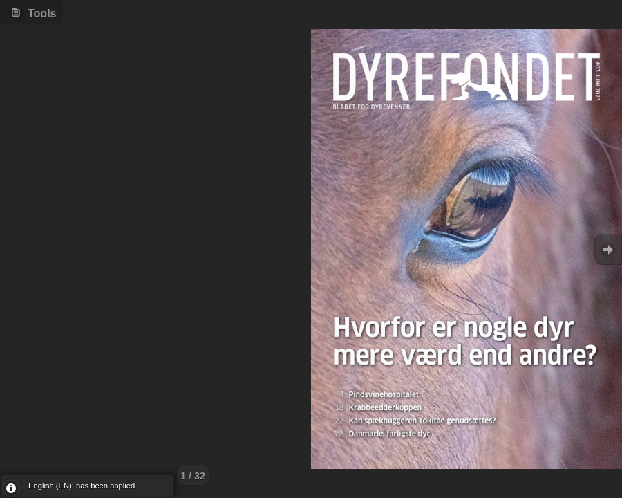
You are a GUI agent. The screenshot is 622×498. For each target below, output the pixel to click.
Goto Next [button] (608, 249)
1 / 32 (192, 475)
